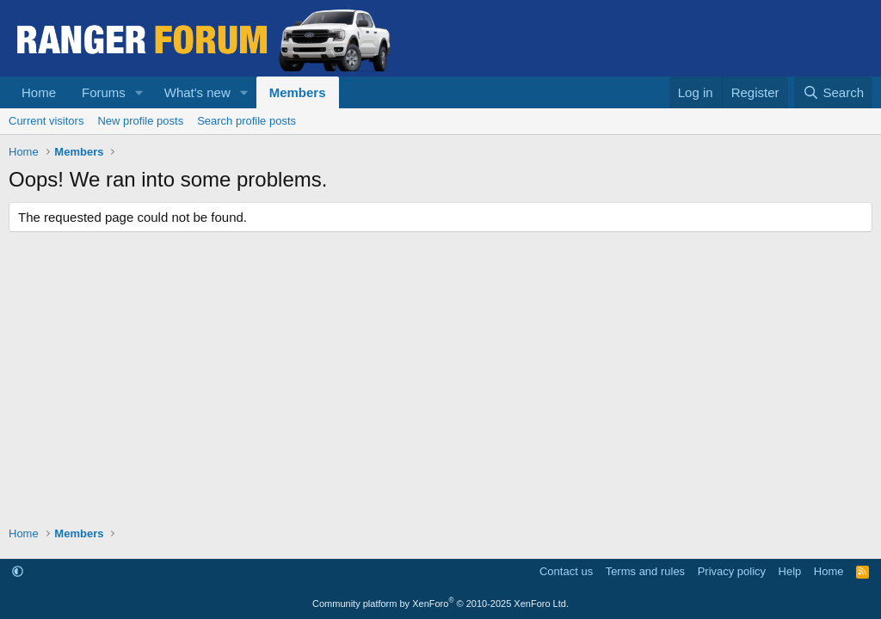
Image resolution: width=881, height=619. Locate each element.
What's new (197, 92)
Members (297, 92)
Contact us (566, 571)
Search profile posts (246, 120)
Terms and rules (645, 571)
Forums (104, 92)
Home (39, 92)
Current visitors (46, 120)
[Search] (833, 92)
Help (790, 571)
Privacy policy (732, 571)
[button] (139, 92)
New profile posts (140, 120)
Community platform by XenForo (440, 603)
